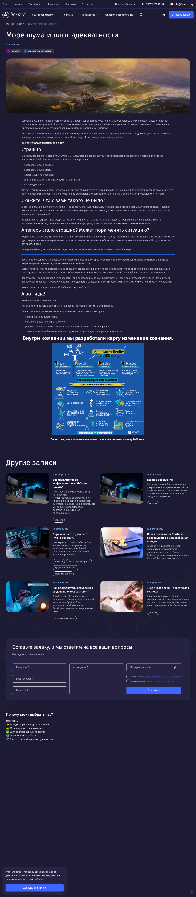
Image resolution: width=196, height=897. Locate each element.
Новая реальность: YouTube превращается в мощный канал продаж (167, 537)
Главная (10, 24)
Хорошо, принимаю (34, 887)
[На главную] (14, 14)
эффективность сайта (65, 567)
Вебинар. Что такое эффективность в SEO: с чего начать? (71, 483)
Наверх (192, 892)
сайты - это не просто (79, 561)
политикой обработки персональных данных (161, 677)
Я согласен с (156, 677)
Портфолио (35, 4)
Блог (20, 24)
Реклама (68, 14)
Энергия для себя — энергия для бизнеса (168, 589)
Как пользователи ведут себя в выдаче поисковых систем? (73, 589)
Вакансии (53, 4)
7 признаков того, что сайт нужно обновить (70, 536)
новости (13, 51)
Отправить (154, 690)
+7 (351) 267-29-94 (154, 4)
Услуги (19, 4)
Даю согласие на (153, 681)
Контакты (70, 4)
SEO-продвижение (43, 14)
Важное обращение (160, 479)
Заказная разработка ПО (119, 14)
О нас (5, 4)
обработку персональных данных (160, 681)
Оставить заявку (181, 14)
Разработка (88, 14)
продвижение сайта (65, 618)
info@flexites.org (184, 4)
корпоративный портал (37, 51)
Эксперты (87, 4)
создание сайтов (63, 573)
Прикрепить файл (140, 667)
